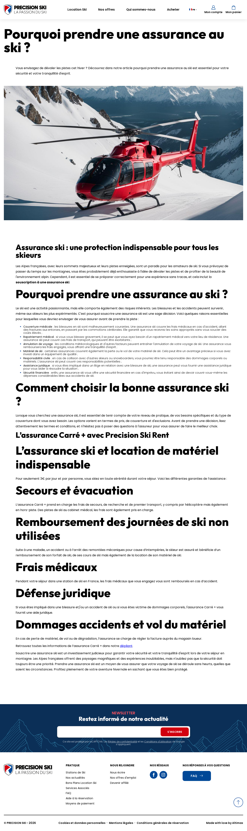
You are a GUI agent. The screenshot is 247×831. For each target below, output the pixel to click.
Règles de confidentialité (122, 741)
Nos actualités (75, 778)
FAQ (68, 793)
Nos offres (106, 9)
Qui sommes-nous (140, 9)
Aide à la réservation (79, 798)
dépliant (126, 646)
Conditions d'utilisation (158, 741)
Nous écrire (117, 772)
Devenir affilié (119, 783)
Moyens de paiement (80, 803)
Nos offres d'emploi (123, 778)
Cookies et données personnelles (81, 823)
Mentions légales (121, 823)
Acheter (173, 9)
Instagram (163, 775)
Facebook (154, 775)
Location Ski (77, 9)
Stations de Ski (75, 772)
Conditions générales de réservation (163, 823)
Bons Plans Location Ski (81, 783)
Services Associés (77, 788)
